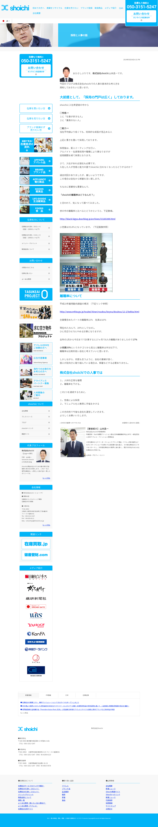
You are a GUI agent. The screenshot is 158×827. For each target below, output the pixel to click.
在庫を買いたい (27, 273)
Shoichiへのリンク (113, 794)
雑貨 (63, 794)
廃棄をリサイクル (54, 7)
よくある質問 (26, 279)
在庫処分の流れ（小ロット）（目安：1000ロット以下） (32, 236)
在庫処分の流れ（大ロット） (29, 788)
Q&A (121, 7)
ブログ (24, 422)
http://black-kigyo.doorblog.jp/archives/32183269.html (87, 218)
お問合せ (109, 809)
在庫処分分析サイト (25, 809)
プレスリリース (27, 417)
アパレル (65, 786)
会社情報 (25, 411)
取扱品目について (28, 249)
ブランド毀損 (86, 7)
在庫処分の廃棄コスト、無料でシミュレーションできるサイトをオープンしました (50, 702)
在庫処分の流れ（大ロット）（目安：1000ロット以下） (32, 227)
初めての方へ (38, 7)
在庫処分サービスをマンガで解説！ (31, 786)
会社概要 (36, 13)
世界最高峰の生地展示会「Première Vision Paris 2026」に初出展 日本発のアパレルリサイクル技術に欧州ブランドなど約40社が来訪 (68, 709)
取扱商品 (98, 7)
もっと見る (46, 478)
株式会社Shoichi (97, 728)
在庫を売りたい (71, 7)
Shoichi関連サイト (113, 791)
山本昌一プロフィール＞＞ (95, 455)
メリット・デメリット (29, 243)
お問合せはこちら (28, 267)
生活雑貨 (65, 791)
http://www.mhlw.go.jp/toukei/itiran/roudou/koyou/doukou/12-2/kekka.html (99, 311)
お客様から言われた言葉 (130, 423)
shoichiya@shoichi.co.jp (35, 521)
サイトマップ (111, 806)
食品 (63, 800)
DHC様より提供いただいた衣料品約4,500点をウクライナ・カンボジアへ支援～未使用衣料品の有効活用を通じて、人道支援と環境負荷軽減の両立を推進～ (75, 706)
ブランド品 (66, 788)
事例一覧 (21, 800)
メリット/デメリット (26, 794)
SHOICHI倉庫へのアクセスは (71, 423)
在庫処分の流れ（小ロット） (29, 791)
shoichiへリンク (27, 428)
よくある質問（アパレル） (28, 806)
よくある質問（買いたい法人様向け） (32, 803)
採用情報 (109, 803)
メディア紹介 (110, 7)
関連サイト (25, 434)
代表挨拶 (109, 800)
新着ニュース (111, 788)
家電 (63, 797)
